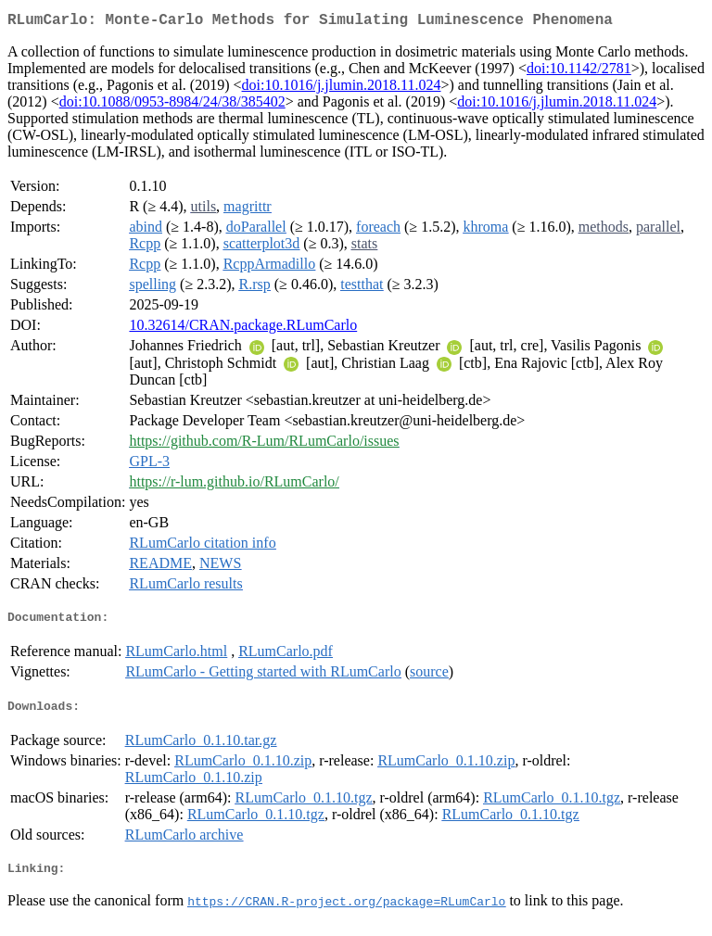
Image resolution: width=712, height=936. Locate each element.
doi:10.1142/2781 (579, 72)
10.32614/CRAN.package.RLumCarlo (243, 328)
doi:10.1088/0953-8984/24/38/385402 (172, 105)
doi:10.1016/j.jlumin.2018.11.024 (341, 88)
